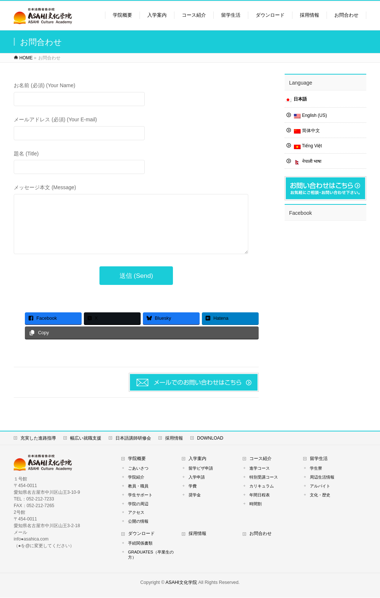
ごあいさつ (138, 468)
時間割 (255, 504)
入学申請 (197, 477)
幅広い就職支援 (85, 438)
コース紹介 (260, 458)
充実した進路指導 (38, 438)
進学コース (259, 468)
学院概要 (137, 458)
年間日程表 (259, 495)
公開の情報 (138, 522)
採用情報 (174, 438)
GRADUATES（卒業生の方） (151, 555)
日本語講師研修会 (133, 438)
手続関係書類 (140, 543)
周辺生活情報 (322, 477)
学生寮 (316, 468)
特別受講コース (263, 477)
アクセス (136, 513)
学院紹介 (136, 477)
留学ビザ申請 (201, 468)
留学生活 (319, 458)
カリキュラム (261, 486)
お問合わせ (260, 534)
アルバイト (320, 486)
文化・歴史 (320, 495)
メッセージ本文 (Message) (136, 227)
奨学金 (195, 495)
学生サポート (140, 495)
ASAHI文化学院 (181, 582)
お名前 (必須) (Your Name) (136, 95)
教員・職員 (138, 486)
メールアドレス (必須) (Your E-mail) (136, 129)
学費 (193, 486)
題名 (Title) (136, 163)
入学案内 (197, 458)
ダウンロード (141, 534)
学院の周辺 (138, 504)
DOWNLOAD (210, 438)
